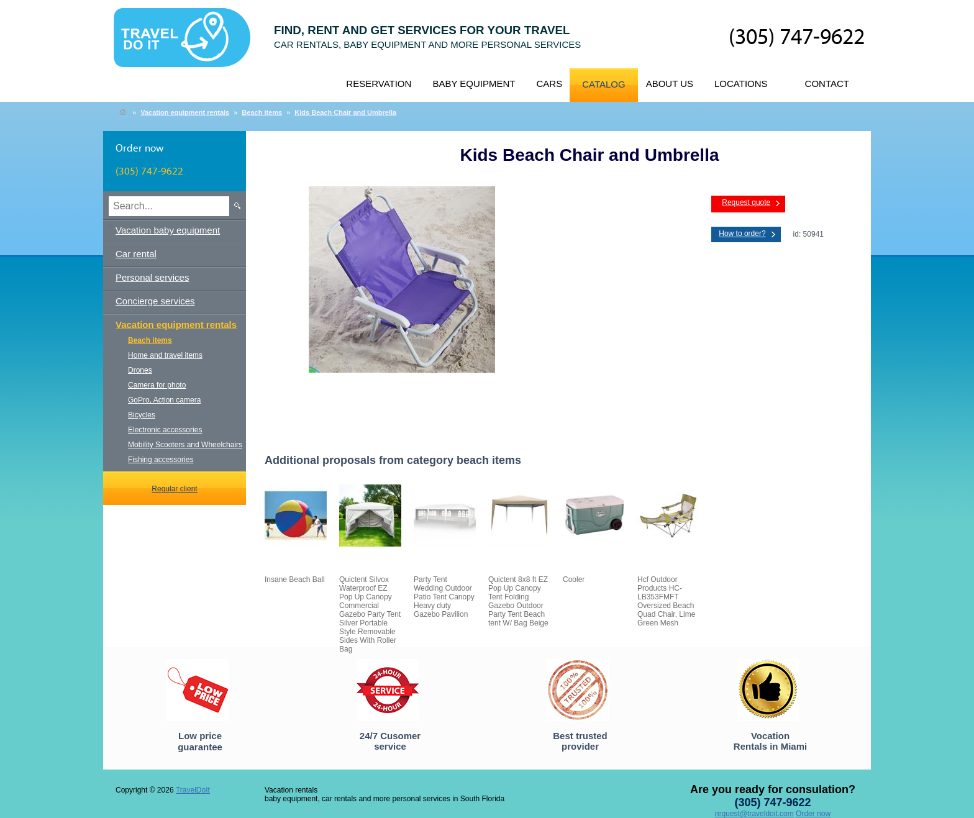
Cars (549, 83)
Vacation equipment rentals (184, 112)
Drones (140, 370)
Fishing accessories (160, 459)
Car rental (136, 253)
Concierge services (155, 301)
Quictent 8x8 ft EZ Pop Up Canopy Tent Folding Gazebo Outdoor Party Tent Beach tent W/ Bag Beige (518, 601)
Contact (827, 83)
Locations (741, 83)
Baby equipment (473, 83)
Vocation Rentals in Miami (770, 741)
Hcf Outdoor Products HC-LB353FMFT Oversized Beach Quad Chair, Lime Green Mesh (666, 601)
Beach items (262, 112)
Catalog (603, 84)
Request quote (746, 202)
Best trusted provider (580, 741)
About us (669, 83)
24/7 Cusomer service (390, 741)
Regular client (174, 488)
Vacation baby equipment (168, 230)
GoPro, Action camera (164, 400)
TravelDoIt (187, 44)
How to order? (742, 233)
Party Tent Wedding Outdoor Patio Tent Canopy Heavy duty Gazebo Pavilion (444, 597)
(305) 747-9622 (797, 38)
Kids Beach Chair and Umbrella (345, 112)
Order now (813, 813)
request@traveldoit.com (754, 813)
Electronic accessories (165, 429)
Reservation (378, 83)
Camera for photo (157, 385)
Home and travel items (165, 355)
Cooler (574, 579)
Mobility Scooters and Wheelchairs (185, 444)
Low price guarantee (200, 741)
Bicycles (141, 415)
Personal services (152, 277)
